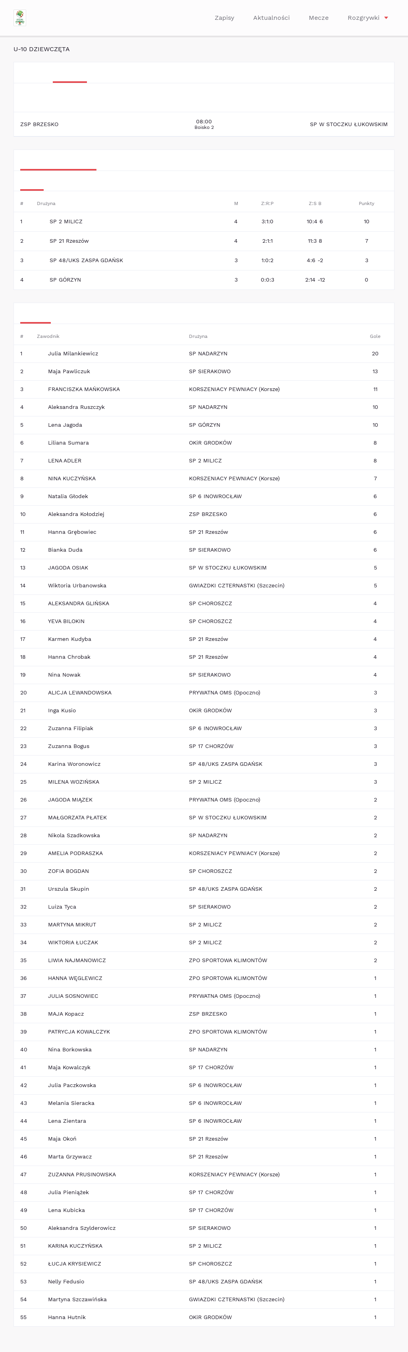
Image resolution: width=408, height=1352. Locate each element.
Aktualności (271, 17)
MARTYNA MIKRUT (72, 924)
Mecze (319, 17)
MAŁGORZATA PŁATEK (77, 817)
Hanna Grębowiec (72, 532)
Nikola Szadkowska (74, 835)
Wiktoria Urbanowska (77, 585)
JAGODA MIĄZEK (70, 799)
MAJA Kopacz (66, 1014)
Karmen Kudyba (69, 639)
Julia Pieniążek (68, 1192)
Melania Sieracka (71, 1103)
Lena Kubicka (66, 1210)
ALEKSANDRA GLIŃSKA (78, 603)
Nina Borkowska (70, 1049)
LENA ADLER (64, 460)
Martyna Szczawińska (77, 1299)
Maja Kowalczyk (69, 1067)
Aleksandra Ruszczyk (76, 407)
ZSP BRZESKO (39, 124)
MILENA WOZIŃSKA (73, 782)
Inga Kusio (62, 710)
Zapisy (224, 17)
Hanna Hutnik (67, 1317)
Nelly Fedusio (66, 1281)
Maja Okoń (62, 1138)
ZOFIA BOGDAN (68, 871)
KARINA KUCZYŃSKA (75, 1246)
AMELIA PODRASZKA (75, 853)
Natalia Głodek (68, 496)
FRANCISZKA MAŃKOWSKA (84, 389)
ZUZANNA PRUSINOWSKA (82, 1174)
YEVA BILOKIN (66, 621)
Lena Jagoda (65, 425)
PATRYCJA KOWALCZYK (79, 1031)
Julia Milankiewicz (73, 353)
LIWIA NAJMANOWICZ (77, 960)
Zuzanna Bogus (68, 746)
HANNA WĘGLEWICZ (75, 978)
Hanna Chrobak (69, 657)
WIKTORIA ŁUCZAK (73, 942)
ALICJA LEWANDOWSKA (80, 692)
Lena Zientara (67, 1121)
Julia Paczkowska (72, 1085)
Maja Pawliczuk (69, 371)
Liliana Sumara (68, 442)
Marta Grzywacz (70, 1156)
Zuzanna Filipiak (70, 728)
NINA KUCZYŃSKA (72, 478)
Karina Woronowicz (74, 764)
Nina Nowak (64, 674)
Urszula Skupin (68, 889)
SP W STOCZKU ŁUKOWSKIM (349, 124)
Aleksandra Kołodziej (76, 514)
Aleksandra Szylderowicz (81, 1228)
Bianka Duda (65, 550)
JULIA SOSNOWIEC (73, 996)
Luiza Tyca (62, 906)
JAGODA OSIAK (68, 567)
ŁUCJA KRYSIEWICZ (74, 1263)
